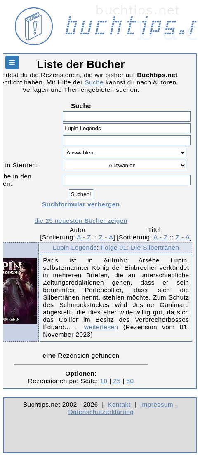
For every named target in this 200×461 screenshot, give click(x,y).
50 (130, 380)
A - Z (84, 237)
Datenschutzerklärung (101, 411)
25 (117, 380)
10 (104, 380)
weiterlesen (101, 326)
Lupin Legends (75, 247)
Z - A (106, 237)
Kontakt (119, 404)
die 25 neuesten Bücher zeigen (81, 220)
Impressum (156, 404)
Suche (94, 82)
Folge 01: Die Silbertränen (140, 247)
